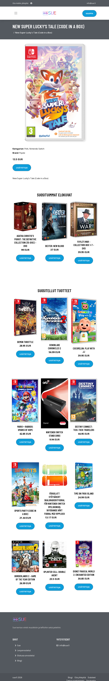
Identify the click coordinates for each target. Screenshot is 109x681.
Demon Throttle (25, 341)
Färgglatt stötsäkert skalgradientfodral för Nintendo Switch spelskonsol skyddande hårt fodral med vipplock (54, 503)
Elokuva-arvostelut (25, 655)
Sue (19, 645)
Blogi (19, 660)
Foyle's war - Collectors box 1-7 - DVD (83, 245)
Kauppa (89, 13)
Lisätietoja (22, 167)
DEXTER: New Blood (54, 245)
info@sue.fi (91, 3)
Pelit (26, 148)
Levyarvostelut (24, 650)
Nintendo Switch (36, 148)
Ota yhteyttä (80, 677)
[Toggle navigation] (16, 13)
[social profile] (31, 3)
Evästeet (92, 677)
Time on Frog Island (84, 493)
